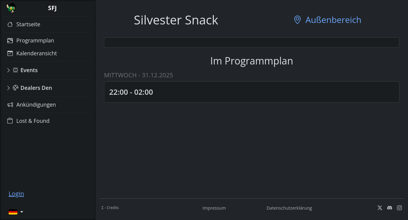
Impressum (214, 208)
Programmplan (30, 40)
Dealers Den (32, 87)
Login (16, 193)
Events (25, 70)
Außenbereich (327, 20)
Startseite (23, 24)
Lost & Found (28, 120)
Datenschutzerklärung (289, 208)
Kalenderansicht (32, 53)
